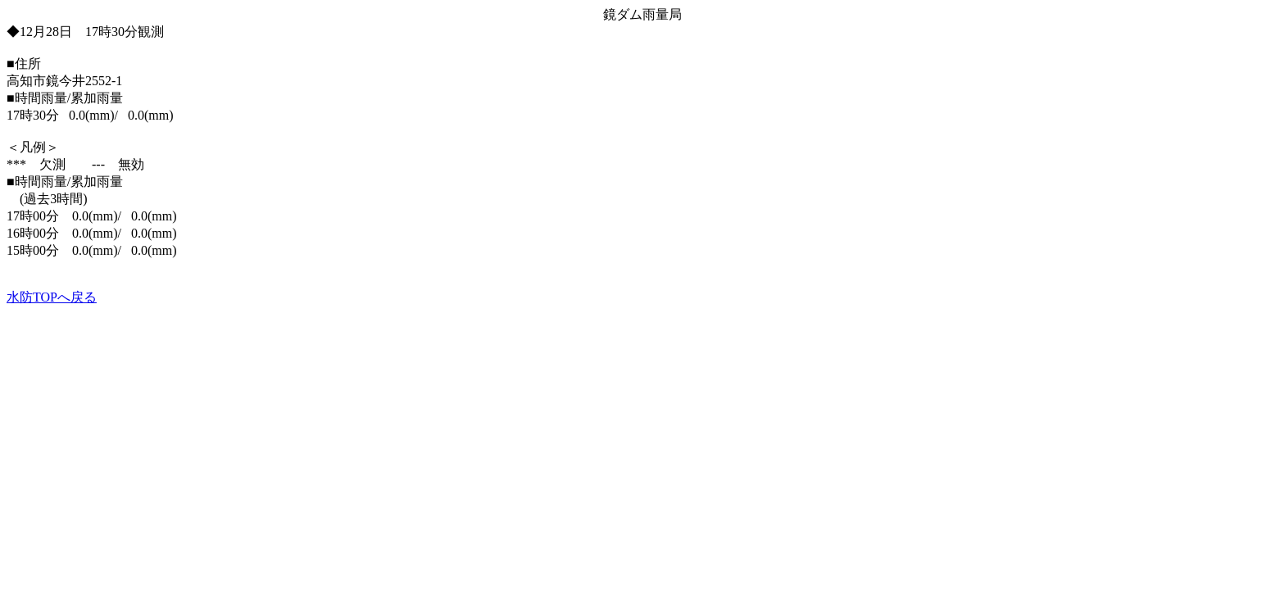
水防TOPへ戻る (52, 297)
